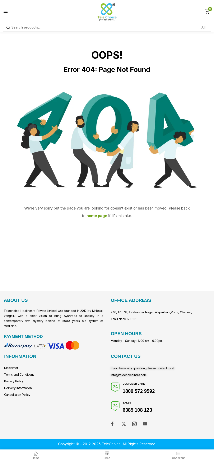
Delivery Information (18, 388)
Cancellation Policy (17, 394)
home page (97, 216)
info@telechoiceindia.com (128, 375)
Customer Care (134, 383)
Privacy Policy (14, 381)
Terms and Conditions (19, 374)
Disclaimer (11, 368)
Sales (127, 402)
